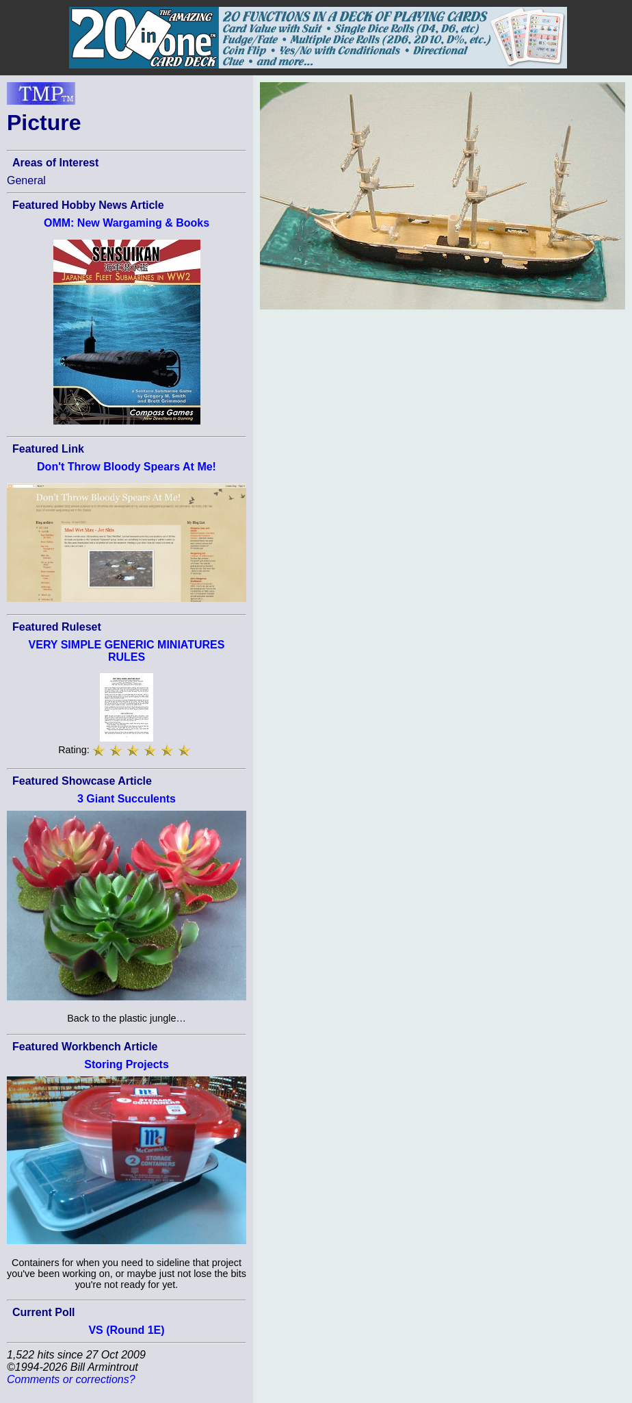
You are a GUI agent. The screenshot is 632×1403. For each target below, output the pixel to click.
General (26, 180)
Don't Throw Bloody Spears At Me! (126, 466)
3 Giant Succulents (126, 799)
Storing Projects (126, 1064)
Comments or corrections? (71, 1379)
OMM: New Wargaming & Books (126, 223)
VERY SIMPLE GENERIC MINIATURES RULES (127, 651)
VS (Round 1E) (126, 1330)
